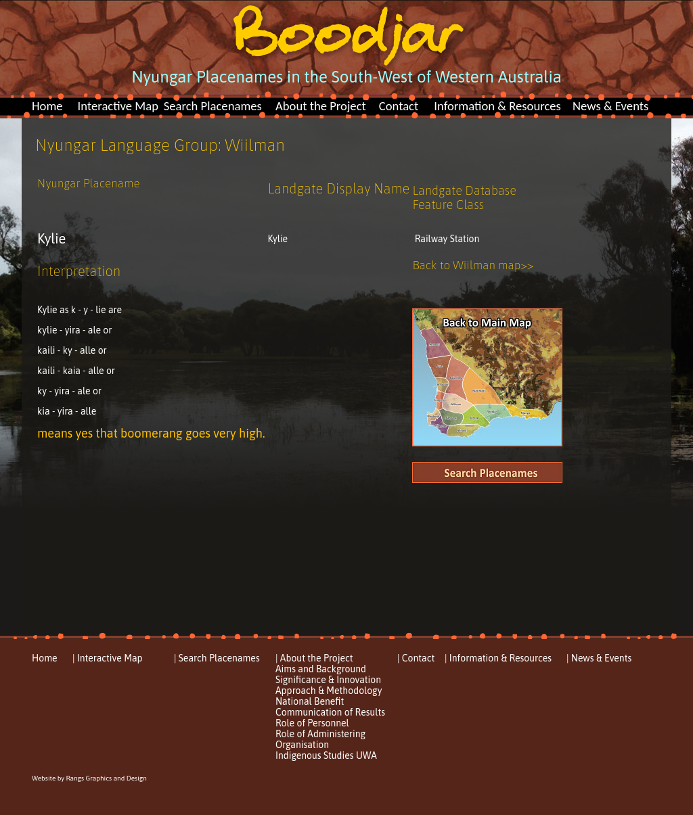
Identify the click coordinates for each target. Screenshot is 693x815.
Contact (399, 106)
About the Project (320, 106)
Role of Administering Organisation (320, 739)
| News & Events (598, 658)
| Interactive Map (107, 658)
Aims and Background (320, 668)
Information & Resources (497, 106)
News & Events (610, 106)
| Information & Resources (498, 658)
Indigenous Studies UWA (326, 755)
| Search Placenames (217, 658)
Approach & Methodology (328, 690)
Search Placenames (213, 106)
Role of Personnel (312, 723)
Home (47, 106)
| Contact (415, 658)
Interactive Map (118, 106)
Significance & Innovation (328, 679)
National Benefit (309, 701)
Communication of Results (330, 712)
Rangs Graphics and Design (106, 778)
